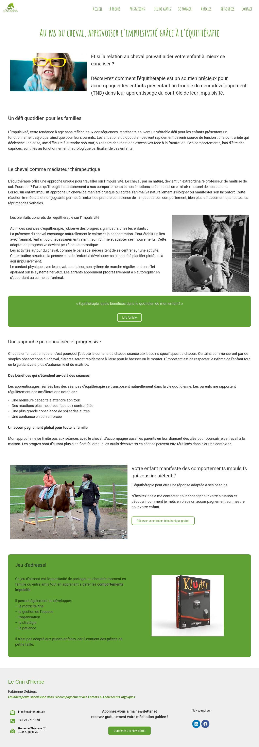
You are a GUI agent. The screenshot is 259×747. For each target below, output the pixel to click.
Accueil (97, 9)
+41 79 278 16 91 (29, 720)
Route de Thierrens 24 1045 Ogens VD (32, 730)
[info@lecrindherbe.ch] (12, 712)
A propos (115, 9)
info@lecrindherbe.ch (31, 711)
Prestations (138, 9)
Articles (207, 9)
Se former (186, 9)
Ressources (227, 9)
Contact (247, 9)
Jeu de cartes (162, 9)
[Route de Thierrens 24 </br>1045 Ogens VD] (12, 730)
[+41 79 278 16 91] (12, 721)
